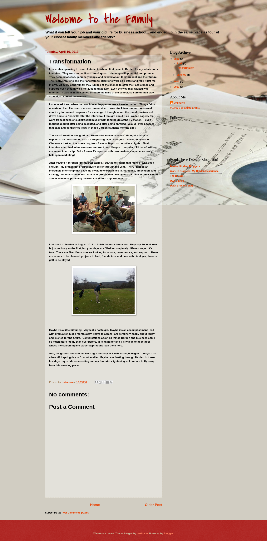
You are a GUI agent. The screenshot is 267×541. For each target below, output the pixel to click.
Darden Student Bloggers (185, 166)
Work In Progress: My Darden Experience (194, 171)
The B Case (177, 175)
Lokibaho (142, 533)
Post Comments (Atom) (75, 512)
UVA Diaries (177, 180)
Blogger (168, 533)
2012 (177, 81)
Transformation (185, 67)
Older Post (153, 505)
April (180, 63)
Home (95, 505)
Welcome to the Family (99, 19)
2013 (177, 58)
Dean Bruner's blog (181, 185)
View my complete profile (185, 108)
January (182, 74)
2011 (177, 86)
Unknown (179, 103)
